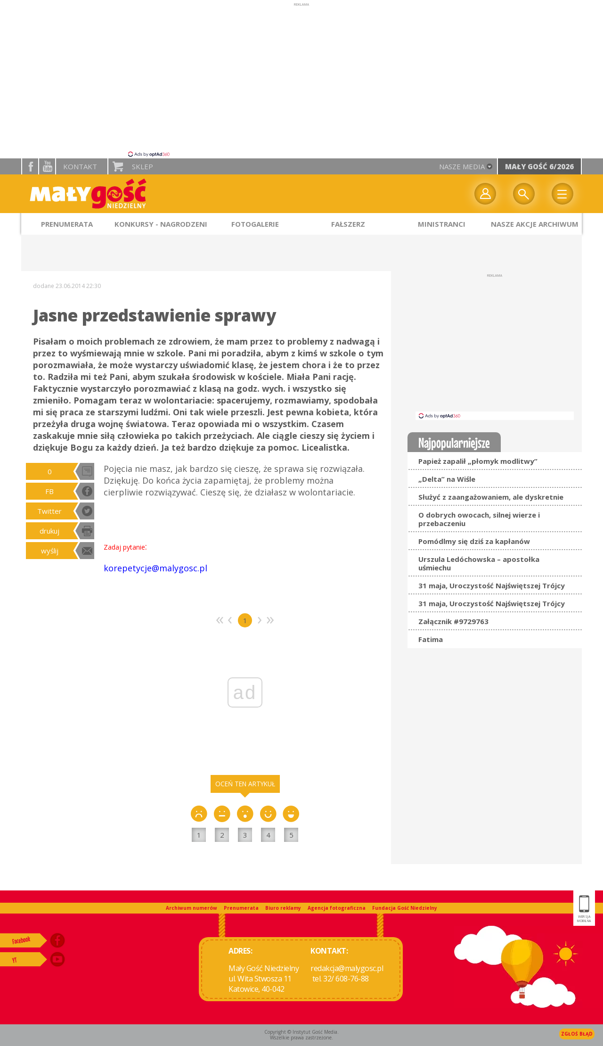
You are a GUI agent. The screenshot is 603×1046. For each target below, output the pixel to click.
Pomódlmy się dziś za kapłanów (474, 541)
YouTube (47, 166)
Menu (562, 194)
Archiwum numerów (191, 908)
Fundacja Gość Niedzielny (404, 908)
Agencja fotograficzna (337, 908)
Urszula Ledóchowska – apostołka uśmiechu (478, 563)
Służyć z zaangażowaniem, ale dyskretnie (490, 497)
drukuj (49, 530)
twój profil (485, 194)
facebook (30, 166)
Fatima (430, 639)
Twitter (49, 511)
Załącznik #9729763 (453, 621)
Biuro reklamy (283, 908)
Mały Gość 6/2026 (539, 166)
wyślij (49, 550)
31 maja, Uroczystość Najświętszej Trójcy (491, 585)
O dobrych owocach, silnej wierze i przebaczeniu (479, 519)
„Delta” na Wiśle (446, 479)
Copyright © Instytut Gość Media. (301, 1032)
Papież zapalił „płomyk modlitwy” (478, 461)
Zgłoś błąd (577, 1033)
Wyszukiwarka (524, 194)
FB (49, 491)
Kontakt (80, 166)
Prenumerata (241, 908)
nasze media (462, 166)
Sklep (142, 166)
